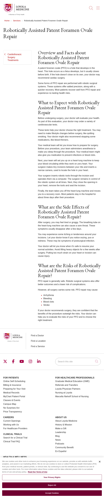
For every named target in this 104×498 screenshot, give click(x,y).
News (58, 440)
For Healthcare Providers (15, 428)
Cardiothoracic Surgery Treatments (15, 57)
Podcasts (59, 444)
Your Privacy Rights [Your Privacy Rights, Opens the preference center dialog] (51, 479)
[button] (98, 7)
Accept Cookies (52, 495)
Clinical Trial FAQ (11, 441)
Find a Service (38, 346)
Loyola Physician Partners (67, 389)
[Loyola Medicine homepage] (16, 15)
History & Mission (63, 425)
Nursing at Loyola (63, 392)
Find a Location (38, 341)
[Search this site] (78, 361)
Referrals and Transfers (66, 385)
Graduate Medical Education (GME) (72, 381)
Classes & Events (11, 400)
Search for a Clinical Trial (15, 438)
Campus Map (9, 404)
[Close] (100, 463)
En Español (60, 451)
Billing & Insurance (12, 385)
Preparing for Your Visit (14, 389)
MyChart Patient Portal (14, 396)
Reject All (52, 487)
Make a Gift (60, 428)
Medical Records (11, 392)
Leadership (60, 432)
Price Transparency (12, 411)
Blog (57, 436)
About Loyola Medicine (66, 421)
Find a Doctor (37, 335)
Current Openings (11, 421)
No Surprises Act (11, 408)
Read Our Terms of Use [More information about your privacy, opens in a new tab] (37, 473)
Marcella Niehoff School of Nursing (72, 396)
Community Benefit (64, 447)
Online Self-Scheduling (14, 381)
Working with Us (11, 425)
